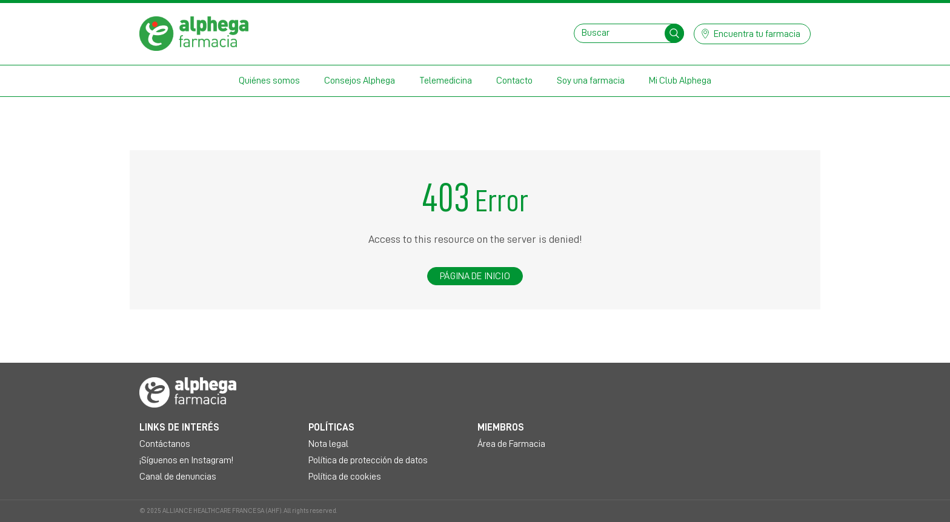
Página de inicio (475, 276)
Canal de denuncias (177, 476)
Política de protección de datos (368, 460)
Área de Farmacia (511, 444)
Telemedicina (445, 80)
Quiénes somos (269, 80)
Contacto (514, 80)
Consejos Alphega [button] (359, 80)
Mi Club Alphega (680, 80)
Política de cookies (344, 476)
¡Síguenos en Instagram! (186, 460)
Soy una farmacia (591, 80)
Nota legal (328, 444)
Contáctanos (164, 444)
